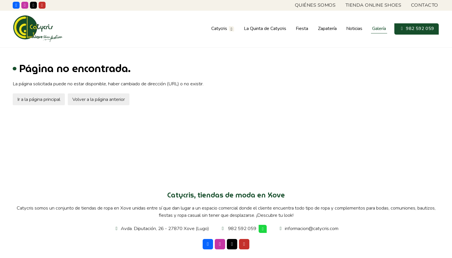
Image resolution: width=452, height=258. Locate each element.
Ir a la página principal (38, 100)
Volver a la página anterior (98, 100)
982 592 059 (242, 229)
